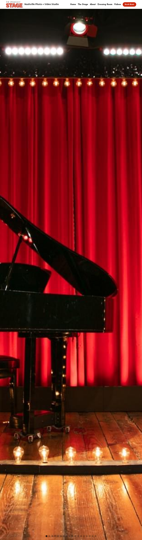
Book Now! (129, 4)
